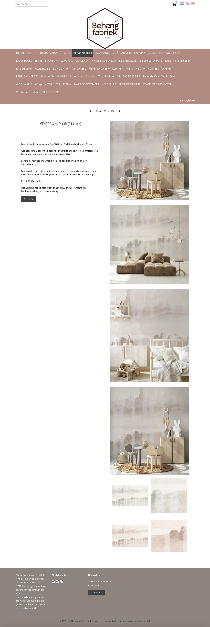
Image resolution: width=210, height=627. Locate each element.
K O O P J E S (109, 84)
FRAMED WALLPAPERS (59, 60)
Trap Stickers (106, 76)
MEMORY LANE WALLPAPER (106, 68)
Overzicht (28, 199)
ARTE (67, 53)
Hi (17, 53)
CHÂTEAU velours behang (129, 53)
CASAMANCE (102, 53)
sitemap (95, 621)
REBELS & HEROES (27, 76)
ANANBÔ (56, 53)
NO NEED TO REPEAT (160, 68)
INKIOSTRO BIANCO (103, 60)
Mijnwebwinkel (143, 621)
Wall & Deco (168, 76)
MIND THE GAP (135, 68)
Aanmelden (96, 592)
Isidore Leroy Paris (150, 60)
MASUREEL (79, 68)
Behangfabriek (82, 53)
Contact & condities (28, 92)
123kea (67, 84)
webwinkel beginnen (114, 621)
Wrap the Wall (43, 84)
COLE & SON (173, 53)
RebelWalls (48, 76)
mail (76, 170)
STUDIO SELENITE (128, 76)
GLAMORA (81, 60)
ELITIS (38, 60)
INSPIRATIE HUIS (129, 84)
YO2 (57, 84)
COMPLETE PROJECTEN (157, 84)
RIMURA (62, 76)
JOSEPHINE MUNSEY (177, 60)
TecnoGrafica (151, 76)
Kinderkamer (24, 68)
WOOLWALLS (24, 84)
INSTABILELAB (127, 60)
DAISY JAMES (24, 60)
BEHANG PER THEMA (34, 53)
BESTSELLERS (50, 92)
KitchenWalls (42, 68)
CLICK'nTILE (155, 53)
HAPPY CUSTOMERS (86, 84)
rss (102, 621)
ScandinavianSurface (82, 76)
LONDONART (61, 68)
